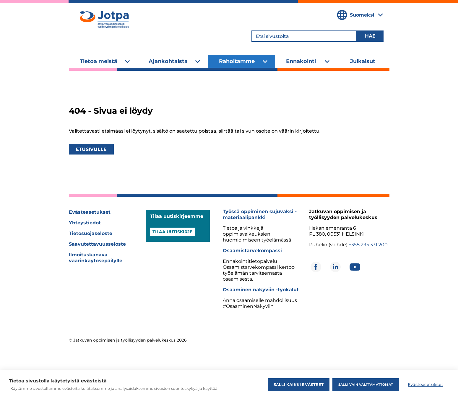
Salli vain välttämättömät (365, 384)
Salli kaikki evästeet (299, 384)
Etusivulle (91, 149)
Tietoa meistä (98, 61)
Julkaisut (362, 61)
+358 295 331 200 (368, 244)
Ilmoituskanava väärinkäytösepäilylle (95, 257)
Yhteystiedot (85, 223)
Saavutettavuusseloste (97, 244)
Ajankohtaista (168, 61)
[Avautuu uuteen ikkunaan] (316, 267)
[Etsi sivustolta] (304, 36)
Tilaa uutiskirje (172, 231)
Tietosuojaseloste (90, 233)
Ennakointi (301, 61)
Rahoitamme (237, 61)
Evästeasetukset (90, 212)
